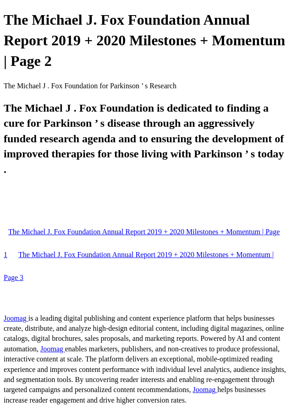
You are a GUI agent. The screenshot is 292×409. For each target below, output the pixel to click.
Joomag (16, 318)
